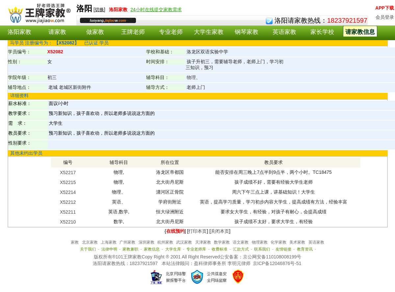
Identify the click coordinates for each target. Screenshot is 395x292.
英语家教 (284, 32)
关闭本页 (220, 231)
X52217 (68, 172)
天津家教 (203, 242)
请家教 (57, 32)
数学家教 (222, 242)
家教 (75, 242)
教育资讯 (305, 249)
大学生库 (173, 249)
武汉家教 (184, 242)
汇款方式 (241, 249)
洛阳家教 (19, 32)
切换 (99, 9)
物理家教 (260, 242)
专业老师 (171, 32)
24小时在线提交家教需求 (156, 9)
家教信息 (152, 249)
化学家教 (278, 242)
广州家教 (127, 242)
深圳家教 (146, 242)
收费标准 (219, 249)
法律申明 (109, 249)
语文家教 (241, 242)
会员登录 (385, 17)
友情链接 (283, 249)
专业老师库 (196, 249)
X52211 (68, 212)
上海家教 (109, 242)
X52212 (68, 202)
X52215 (68, 182)
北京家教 (90, 242)
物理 (191, 77)
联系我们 (262, 249)
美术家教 (297, 242)
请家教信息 (360, 32)
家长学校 (322, 32)
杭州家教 (165, 242)
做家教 (95, 32)
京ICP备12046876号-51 (277, 263)
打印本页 (197, 231)
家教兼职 (130, 249)
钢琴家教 (246, 32)
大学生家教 (209, 32)
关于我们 (88, 249)
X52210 (68, 222)
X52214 (68, 192)
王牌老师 (133, 32)
